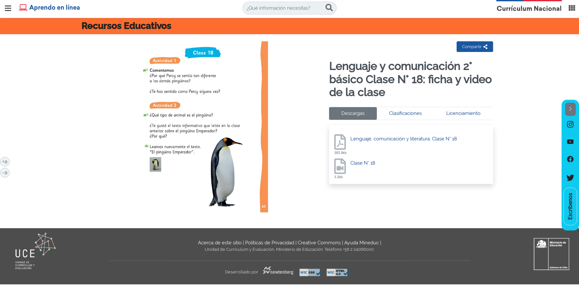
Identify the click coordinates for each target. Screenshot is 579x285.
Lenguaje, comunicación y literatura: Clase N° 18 (403, 139)
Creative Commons (319, 243)
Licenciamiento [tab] (463, 113)
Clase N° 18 (362, 163)
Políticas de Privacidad (269, 243)
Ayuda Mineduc (361, 243)
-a (6, 172)
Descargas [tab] (353, 113)
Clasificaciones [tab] (405, 113)
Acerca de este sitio (220, 243)
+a (6, 161)
